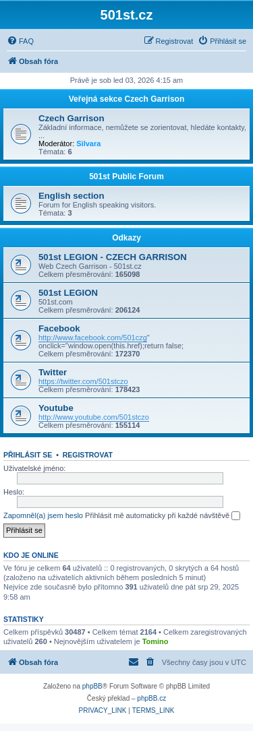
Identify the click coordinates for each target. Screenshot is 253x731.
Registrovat (88, 455)
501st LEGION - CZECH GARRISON (112, 257)
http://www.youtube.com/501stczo (93, 417)
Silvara (88, 143)
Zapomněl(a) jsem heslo (43, 515)
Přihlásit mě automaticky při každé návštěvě (162, 516)
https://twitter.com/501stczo (83, 381)
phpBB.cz (151, 698)
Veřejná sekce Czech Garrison (126, 99)
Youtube (56, 408)
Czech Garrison (71, 118)
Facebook (59, 328)
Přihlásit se (27, 455)
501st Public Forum (126, 176)
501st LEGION (68, 293)
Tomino (155, 641)
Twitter (52, 372)
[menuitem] (20, 41)
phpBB (92, 686)
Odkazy (126, 238)
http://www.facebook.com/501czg (92, 337)
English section (71, 196)
